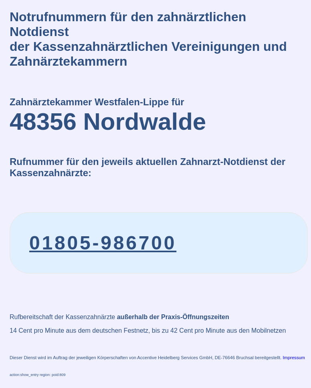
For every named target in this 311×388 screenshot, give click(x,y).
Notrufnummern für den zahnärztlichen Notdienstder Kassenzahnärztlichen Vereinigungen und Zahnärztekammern (148, 39)
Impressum (294, 357)
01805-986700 (102, 242)
